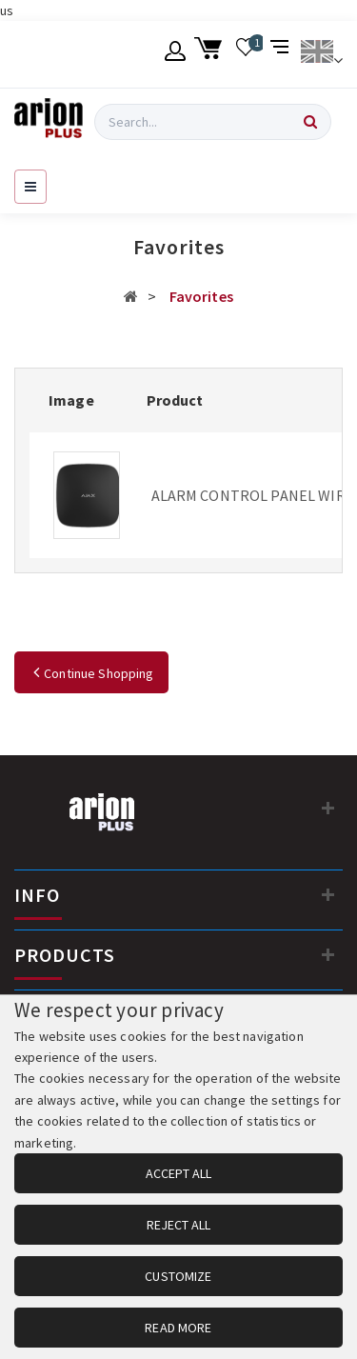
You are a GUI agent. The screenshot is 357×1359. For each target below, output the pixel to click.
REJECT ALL (178, 1224)
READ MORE (178, 1327)
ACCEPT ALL (178, 1173)
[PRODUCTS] (328, 954)
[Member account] (175, 54)
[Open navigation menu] (30, 187)
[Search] (310, 122)
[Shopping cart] (211, 54)
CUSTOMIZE (178, 1276)
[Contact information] (328, 807)
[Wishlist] (246, 54)
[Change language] (321, 54)
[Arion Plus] (48, 122)
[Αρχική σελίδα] (131, 296)
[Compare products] (281, 54)
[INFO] (328, 894)
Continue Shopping (91, 673)
